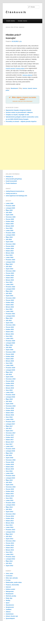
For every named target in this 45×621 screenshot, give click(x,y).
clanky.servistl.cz (11, 193)
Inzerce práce (20, 68)
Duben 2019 (9, 385)
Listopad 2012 (10, 559)
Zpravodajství (10, 618)
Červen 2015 (10, 489)
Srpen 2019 (9, 376)
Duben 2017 (9, 439)
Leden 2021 (9, 338)
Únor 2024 (9, 255)
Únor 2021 (9, 336)
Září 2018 (9, 401)
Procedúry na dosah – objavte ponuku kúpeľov (21, 121)
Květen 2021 (10, 329)
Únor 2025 (9, 228)
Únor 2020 (9, 363)
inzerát (30, 88)
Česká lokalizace (11, 183)
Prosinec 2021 (10, 313)
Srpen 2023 (9, 269)
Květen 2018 (10, 410)
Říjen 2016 (9, 453)
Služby (8, 600)
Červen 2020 (10, 354)
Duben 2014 (9, 520)
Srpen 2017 (9, 430)
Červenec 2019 (10, 379)
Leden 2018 (9, 419)
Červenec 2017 (10, 433)
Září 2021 (9, 320)
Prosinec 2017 (10, 421)
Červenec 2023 (10, 271)
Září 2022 (9, 293)
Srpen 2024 (9, 241)
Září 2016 (9, 455)
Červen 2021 (10, 327)
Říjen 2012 (9, 561)
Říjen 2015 (9, 480)
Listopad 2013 (10, 532)
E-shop (8, 580)
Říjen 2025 (9, 210)
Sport (7, 603)
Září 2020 (9, 347)
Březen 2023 (10, 280)
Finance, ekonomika (12, 585)
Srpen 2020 (9, 349)
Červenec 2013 (10, 541)
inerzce (25, 88)
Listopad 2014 (10, 505)
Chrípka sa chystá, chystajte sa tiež (17, 114)
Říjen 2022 (9, 291)
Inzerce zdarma (27, 75)
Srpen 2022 (9, 295)
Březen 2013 (10, 550)
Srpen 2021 (9, 322)
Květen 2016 (10, 464)
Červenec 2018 (10, 406)
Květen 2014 (10, 518)
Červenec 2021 (10, 325)
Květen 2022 (10, 302)
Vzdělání (8, 609)
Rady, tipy (9, 598)
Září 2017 (9, 428)
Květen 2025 (10, 221)
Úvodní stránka (10, 21)
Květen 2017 (10, 437)
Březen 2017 (10, 442)
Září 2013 (9, 536)
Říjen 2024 (9, 237)
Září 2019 (9, 374)
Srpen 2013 (9, 538)
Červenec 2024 (10, 244)
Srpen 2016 (9, 457)
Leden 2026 (9, 203)
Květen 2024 (10, 248)
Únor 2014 (9, 525)
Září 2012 (9, 563)
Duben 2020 (9, 358)
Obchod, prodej (11, 596)
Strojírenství (10, 607)
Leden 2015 (9, 500)
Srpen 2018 (9, 403)
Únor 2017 (9, 444)
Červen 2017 (10, 435)
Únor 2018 (9, 417)
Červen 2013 (10, 543)
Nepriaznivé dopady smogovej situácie (18, 110)
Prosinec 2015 (10, 475)
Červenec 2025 (10, 217)
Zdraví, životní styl (12, 616)
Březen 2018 (10, 415)
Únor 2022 (9, 309)
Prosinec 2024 (10, 233)
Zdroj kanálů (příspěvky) (14, 179)
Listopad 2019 (10, 370)
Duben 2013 (9, 547)
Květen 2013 (10, 545)
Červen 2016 (10, 462)
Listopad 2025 (10, 208)
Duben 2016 (9, 466)
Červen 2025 (10, 219)
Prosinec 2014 (10, 502)
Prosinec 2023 (10, 259)
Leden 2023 (9, 284)
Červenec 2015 (10, 487)
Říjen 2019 (9, 372)
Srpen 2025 (9, 215)
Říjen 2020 (9, 345)
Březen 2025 (10, 226)
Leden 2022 (9, 311)
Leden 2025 (9, 230)
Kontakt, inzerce (22, 21)
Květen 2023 (10, 275)
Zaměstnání (9, 614)
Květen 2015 (10, 491)
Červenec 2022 (10, 298)
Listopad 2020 (10, 343)
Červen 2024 (10, 246)
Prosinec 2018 (10, 394)
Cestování (9, 575)
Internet (8, 587)
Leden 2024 (9, 257)
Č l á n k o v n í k (16, 12)
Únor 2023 (9, 282)
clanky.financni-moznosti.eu (15, 191)
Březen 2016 (10, 469)
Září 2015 (9, 482)
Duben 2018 (9, 412)
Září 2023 (9, 266)
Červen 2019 (10, 381)
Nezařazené (14, 88)
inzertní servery (10, 68)
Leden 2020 (9, 365)
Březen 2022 (10, 307)
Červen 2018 (10, 408)
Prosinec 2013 (10, 529)
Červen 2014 (10, 516)
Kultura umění (10, 589)
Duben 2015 (9, 493)
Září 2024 (9, 239)
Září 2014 (9, 509)
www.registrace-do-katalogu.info (16, 195)
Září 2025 (9, 212)
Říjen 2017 (9, 426)
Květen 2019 (10, 383)
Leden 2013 (9, 554)
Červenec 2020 (10, 352)
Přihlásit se (9, 176)
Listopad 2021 (10, 316)
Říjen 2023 (9, 264)
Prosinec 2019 (10, 367)
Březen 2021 (10, 334)
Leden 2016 (9, 473)
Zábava (8, 611)
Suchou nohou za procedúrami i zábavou (19, 112)
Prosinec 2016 (10, 448)
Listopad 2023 (10, 262)
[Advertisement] (22, 147)
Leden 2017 (9, 446)
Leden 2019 (9, 392)
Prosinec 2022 (10, 287)
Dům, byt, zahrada (12, 578)
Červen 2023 (10, 273)
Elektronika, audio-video (14, 582)
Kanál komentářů (11, 181)
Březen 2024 (10, 253)
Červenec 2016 (10, 460)
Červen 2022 (10, 300)
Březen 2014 (10, 523)
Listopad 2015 (10, 478)
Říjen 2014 (9, 507)
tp (20, 41)
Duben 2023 (9, 277)
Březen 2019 (10, 388)
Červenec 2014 (10, 514)
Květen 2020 (10, 356)
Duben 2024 (9, 251)
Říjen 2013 (9, 534)
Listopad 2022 (10, 289)
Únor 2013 (9, 552)
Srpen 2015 (9, 484)
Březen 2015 (10, 496)
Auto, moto (9, 573)
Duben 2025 (9, 223)
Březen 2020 (10, 361)
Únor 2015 (9, 498)
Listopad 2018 (10, 397)
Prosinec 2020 (10, 340)
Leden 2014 (9, 527)
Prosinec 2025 (10, 205)
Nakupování (10, 591)
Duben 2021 (9, 331)
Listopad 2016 (10, 451)
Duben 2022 (9, 304)
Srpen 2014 (9, 511)
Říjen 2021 (9, 318)
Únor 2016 (9, 471)
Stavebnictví (10, 605)
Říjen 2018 (9, 399)
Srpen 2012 (9, 565)
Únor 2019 (9, 390)
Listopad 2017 (10, 424)
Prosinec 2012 (10, 556)
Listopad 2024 (10, 235)
